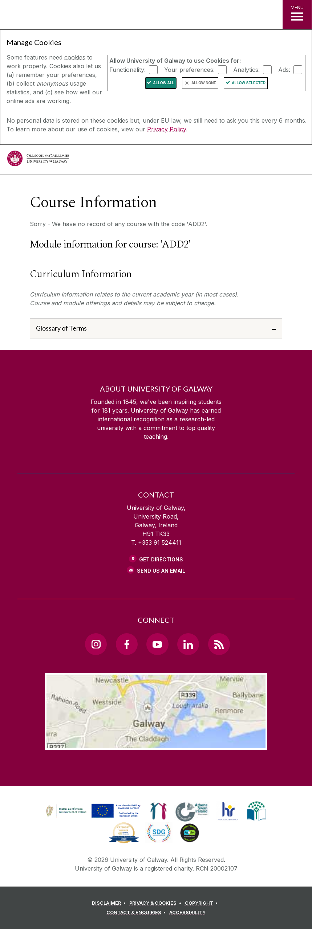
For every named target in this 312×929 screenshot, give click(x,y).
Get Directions (161, 559)
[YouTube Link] (157, 644)
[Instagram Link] (96, 644)
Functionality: (127, 69)
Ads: (284, 69)
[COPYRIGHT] (202, 903)
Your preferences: (189, 69)
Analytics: (246, 69)
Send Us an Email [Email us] (161, 571)
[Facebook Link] (127, 644)
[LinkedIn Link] (188, 644)
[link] (92, 811)
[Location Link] (156, 744)
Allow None (203, 83)
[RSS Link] (219, 644)
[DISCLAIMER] (110, 903)
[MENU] (297, 14)
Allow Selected (249, 83)
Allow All (163, 83)
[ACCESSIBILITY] (187, 912)
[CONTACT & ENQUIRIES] (137, 912)
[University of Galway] (38, 160)
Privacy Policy (166, 129)
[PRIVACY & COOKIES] (156, 903)
